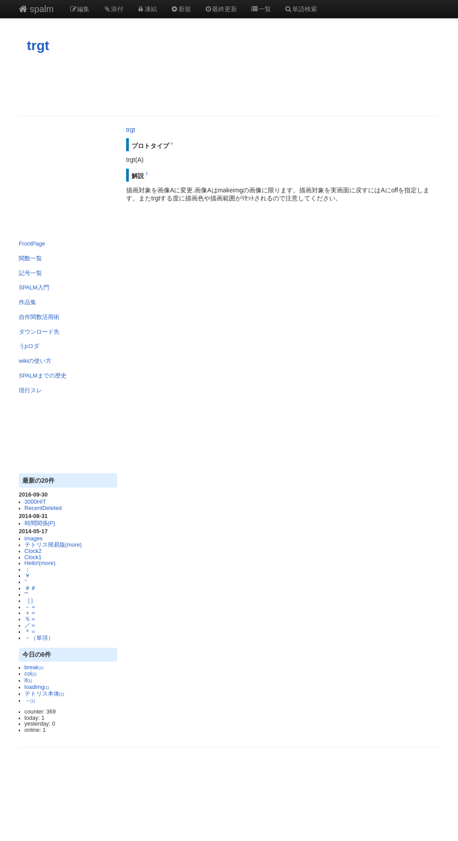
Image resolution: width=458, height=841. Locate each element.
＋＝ (30, 613)
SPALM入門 (34, 288)
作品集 (27, 302)
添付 (113, 9)
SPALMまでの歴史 (43, 376)
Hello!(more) (40, 563)
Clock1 (33, 557)
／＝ (30, 625)
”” (26, 594)
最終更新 (220, 9)
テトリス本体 (44, 694)
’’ (26, 582)
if (28, 680)
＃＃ (30, 588)
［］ (30, 601)
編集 (79, 9)
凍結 (147, 9)
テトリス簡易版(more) (53, 545)
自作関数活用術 (39, 317)
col (31, 674)
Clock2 (33, 551)
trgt (38, 45)
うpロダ (29, 346)
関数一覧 (30, 258)
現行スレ (30, 390)
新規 (180, 9)
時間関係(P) (40, 523)
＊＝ (30, 632)
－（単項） (39, 638)
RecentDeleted (43, 508)
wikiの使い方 (35, 361)
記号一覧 (30, 273)
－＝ (30, 607)
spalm (36, 9)
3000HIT (35, 502)
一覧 (260, 9)
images (34, 538)
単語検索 (301, 9)
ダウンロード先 (39, 332)
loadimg (37, 687)
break (34, 667)
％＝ (30, 619)
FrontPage (32, 244)
